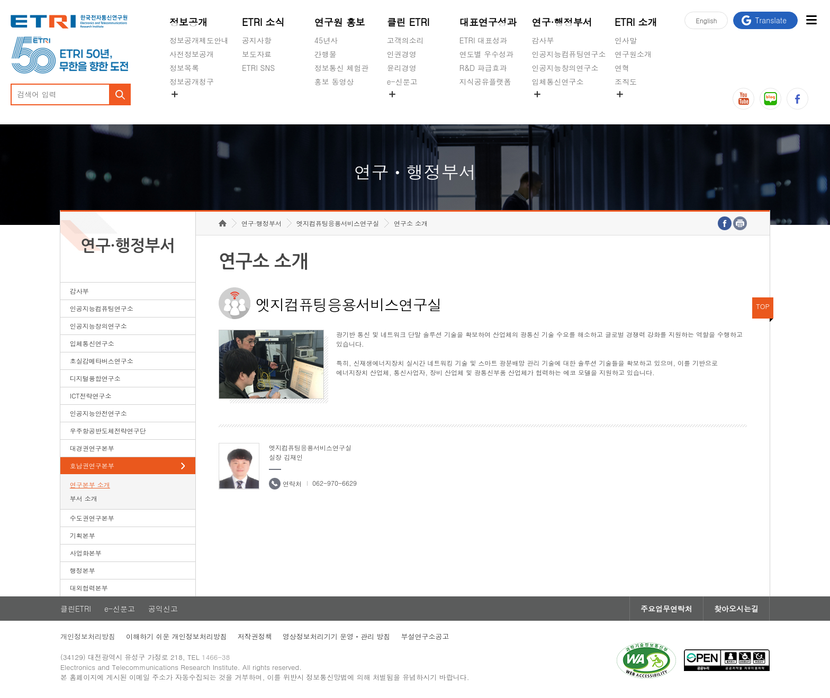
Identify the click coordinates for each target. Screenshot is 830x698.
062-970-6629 (334, 482)
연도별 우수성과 (486, 54)
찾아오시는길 (736, 608)
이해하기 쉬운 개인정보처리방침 (176, 636)
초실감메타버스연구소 (569, 106)
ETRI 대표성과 (483, 40)
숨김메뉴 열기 (174, 94)
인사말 (626, 40)
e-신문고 (402, 81)
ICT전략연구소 (91, 395)
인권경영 (402, 54)
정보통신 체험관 (341, 67)
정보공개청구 (191, 81)
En (706, 20)
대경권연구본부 (92, 447)
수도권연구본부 (92, 517)
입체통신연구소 (558, 81)
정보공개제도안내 (199, 40)
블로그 (770, 99)
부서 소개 (83, 498)
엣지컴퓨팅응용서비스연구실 (337, 223)
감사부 (543, 40)
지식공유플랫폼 (485, 81)
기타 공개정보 (638, 106)
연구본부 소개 (90, 484)
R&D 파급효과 (483, 67)
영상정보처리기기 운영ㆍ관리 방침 (337, 636)
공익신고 (402, 106)
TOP (763, 306)
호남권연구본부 (92, 465)
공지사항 (257, 40)
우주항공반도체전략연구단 (108, 430)
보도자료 (257, 54)
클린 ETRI (408, 22)
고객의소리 (405, 40)
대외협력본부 (89, 587)
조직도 (626, 81)
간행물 (325, 54)
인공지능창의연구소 (565, 67)
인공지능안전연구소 (98, 413)
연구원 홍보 (339, 22)
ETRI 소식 (263, 22)
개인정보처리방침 (87, 636)
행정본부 (82, 570)
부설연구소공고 (425, 636)
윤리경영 (402, 67)
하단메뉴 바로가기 (0, 0)
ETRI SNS (258, 67)
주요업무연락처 (666, 608)
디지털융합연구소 (95, 378)
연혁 (622, 67)
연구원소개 (633, 54)
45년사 (326, 40)
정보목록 (184, 67)
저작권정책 (255, 636)
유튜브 (743, 99)
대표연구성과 (488, 22)
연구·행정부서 (562, 22)
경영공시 (184, 106)
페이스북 (797, 99)
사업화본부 (86, 552)
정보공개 (188, 22)
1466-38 (216, 657)
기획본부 (82, 535)
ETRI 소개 (636, 22)
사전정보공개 (191, 54)
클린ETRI (75, 608)
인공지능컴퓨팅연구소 (569, 54)
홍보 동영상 (334, 81)
